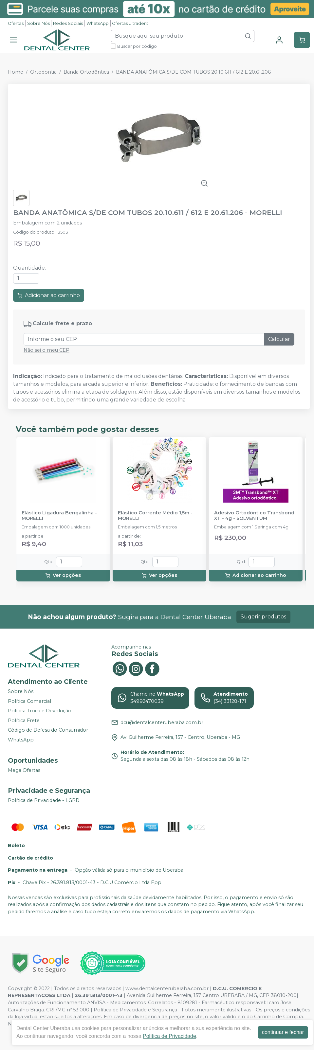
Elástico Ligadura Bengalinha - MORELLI (59, 515)
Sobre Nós (38, 23)
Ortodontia (43, 72)
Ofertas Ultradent (130, 23)
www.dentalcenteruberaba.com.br (167, 988)
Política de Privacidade (169, 1036)
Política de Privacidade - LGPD (44, 801)
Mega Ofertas (24, 770)
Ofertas (16, 23)
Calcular (279, 339)
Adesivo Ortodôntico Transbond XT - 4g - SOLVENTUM (254, 515)
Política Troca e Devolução (39, 711)
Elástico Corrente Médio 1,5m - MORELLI (155, 515)
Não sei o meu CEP (46, 350)
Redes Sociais (68, 23)
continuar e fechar (283, 1032)
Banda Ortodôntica (86, 72)
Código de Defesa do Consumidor (48, 730)
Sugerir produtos (263, 617)
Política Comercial (29, 701)
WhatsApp (97, 23)
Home (15, 72)
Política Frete (24, 720)
